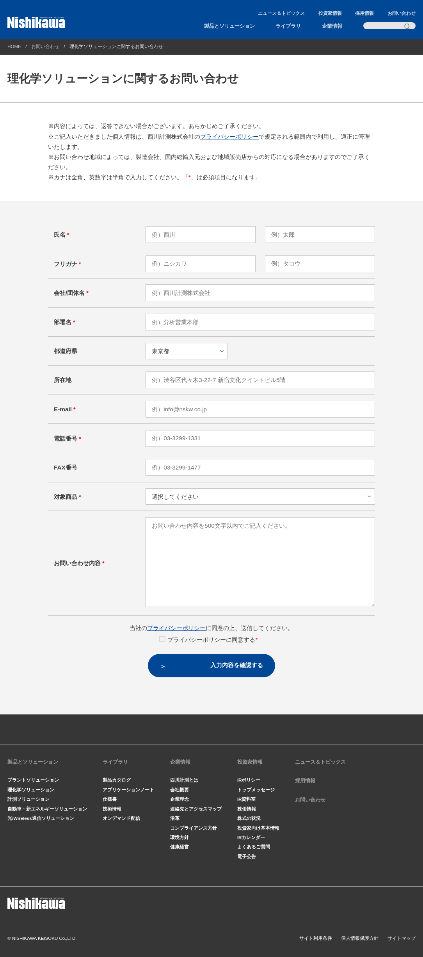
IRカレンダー (251, 837)
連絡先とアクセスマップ (196, 809)
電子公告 (246, 856)
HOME (14, 46)
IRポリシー (249, 780)
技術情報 (112, 809)
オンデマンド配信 (121, 818)
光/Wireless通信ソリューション (40, 818)
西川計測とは (184, 780)
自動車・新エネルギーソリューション (47, 809)
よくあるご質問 (253, 847)
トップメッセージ (256, 789)
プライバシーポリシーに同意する (208, 639)
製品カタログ (117, 780)
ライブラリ (288, 26)
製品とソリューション (229, 26)
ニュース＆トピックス (281, 13)
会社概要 (179, 789)
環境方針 (179, 837)
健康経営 (179, 847)
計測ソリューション (28, 799)
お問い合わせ (401, 13)
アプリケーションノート (128, 789)
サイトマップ (401, 938)
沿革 (175, 818)
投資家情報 (330, 13)
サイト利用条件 (315, 938)
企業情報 (332, 26)
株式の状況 (249, 818)
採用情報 (364, 13)
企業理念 (179, 799)
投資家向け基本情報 (258, 828)
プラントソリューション (33, 780)
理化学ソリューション (30, 789)
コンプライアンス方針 (193, 828)
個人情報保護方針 (360, 938)
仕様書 (110, 799)
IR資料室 (246, 799)
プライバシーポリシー (229, 136)
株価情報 (246, 809)
